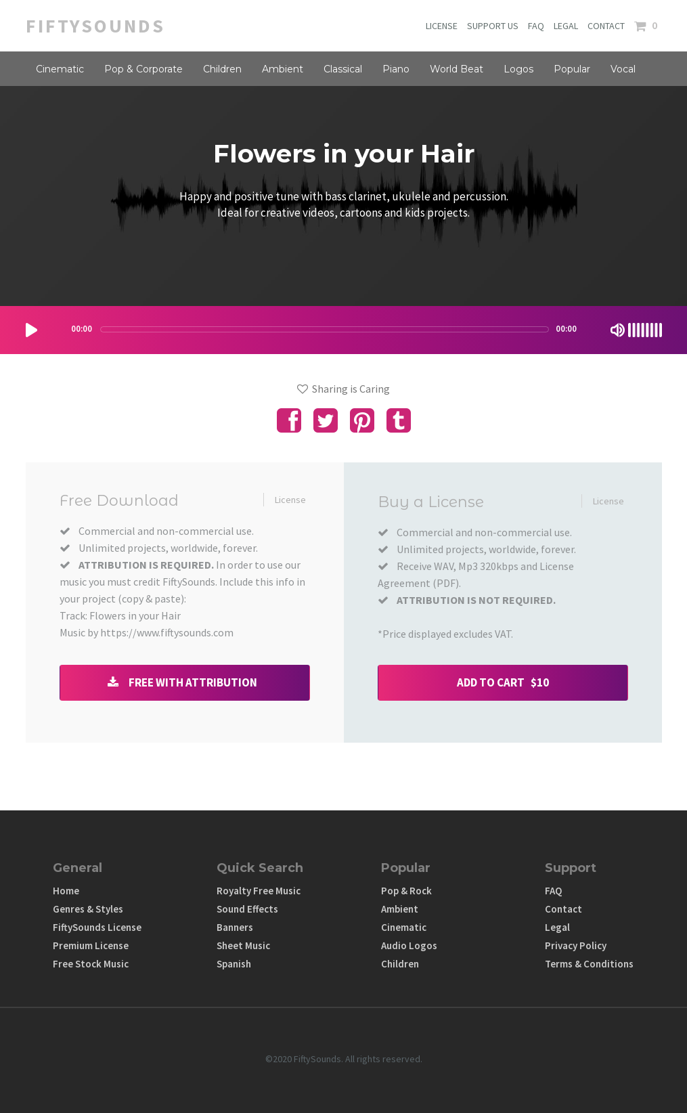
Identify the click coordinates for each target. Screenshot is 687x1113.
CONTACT (606, 26)
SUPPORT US (492, 26)
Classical (343, 69)
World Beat (456, 69)
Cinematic (60, 69)
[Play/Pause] (31, 330)
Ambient (282, 69)
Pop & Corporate (143, 69)
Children (222, 69)
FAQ (536, 26)
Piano (395, 69)
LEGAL (566, 26)
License (290, 500)
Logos (518, 69)
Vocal (623, 69)
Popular (572, 69)
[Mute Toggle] (618, 330)
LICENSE (442, 26)
